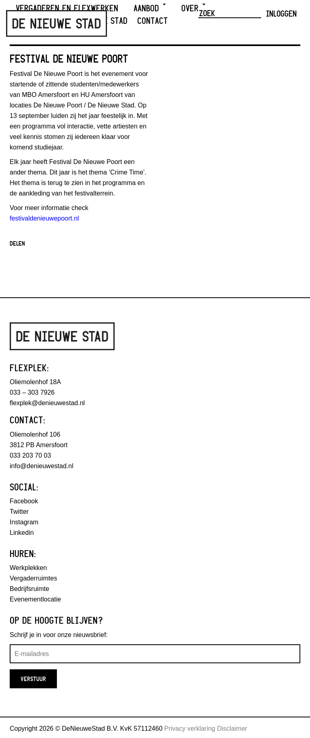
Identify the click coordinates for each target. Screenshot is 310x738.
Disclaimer (232, 728)
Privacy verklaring (189, 728)
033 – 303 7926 (32, 392)
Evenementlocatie (35, 599)
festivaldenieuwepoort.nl (44, 218)
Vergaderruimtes (33, 578)
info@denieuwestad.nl (41, 466)
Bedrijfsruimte (29, 588)
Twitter (19, 511)
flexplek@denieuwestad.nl (47, 402)
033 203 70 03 (30, 455)
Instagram (24, 522)
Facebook (24, 501)
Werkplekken (28, 567)
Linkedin (22, 532)
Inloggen (281, 13)
